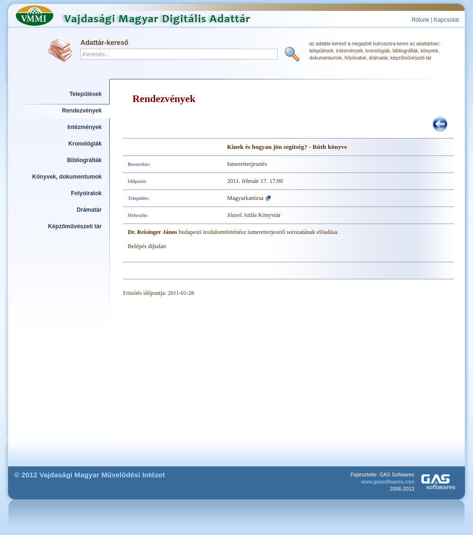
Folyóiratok (86, 193)
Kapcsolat (446, 20)
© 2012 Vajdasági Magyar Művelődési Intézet (89, 475)
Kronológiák (85, 143)
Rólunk (420, 20)
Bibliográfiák (84, 160)
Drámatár (89, 210)
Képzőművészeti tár (75, 226)
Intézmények (85, 127)
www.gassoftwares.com (387, 481)
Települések (86, 94)
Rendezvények (82, 110)
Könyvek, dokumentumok (67, 176)
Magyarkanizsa (245, 198)
